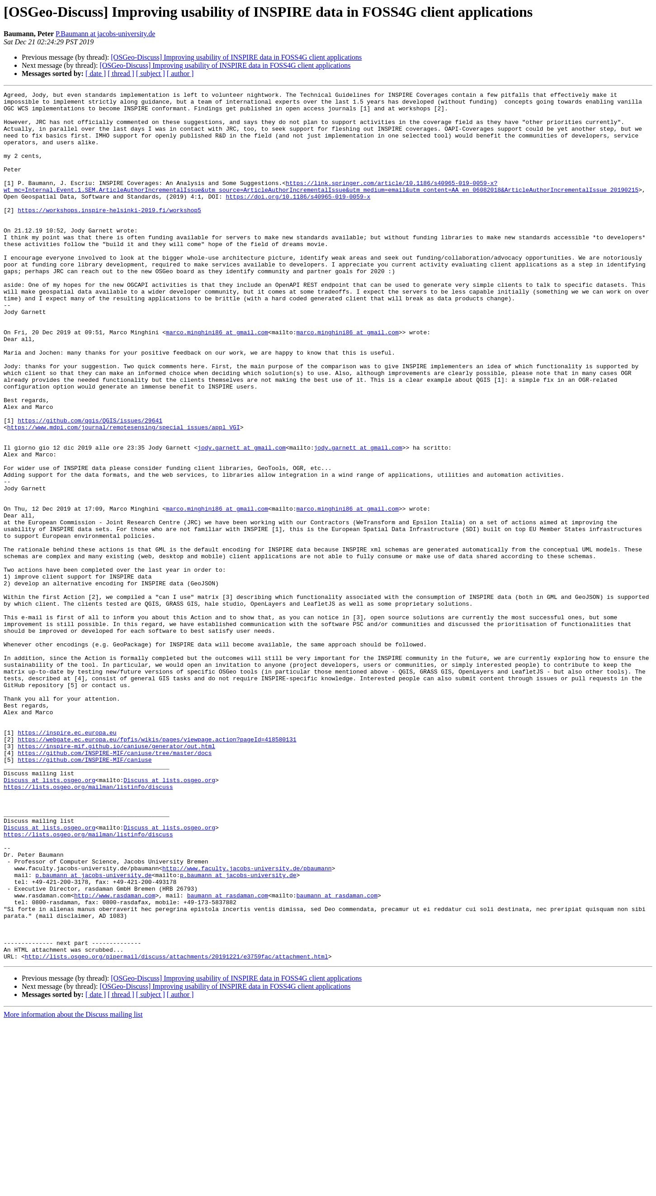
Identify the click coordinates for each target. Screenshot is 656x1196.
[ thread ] (121, 73)
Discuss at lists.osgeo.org (49, 918)
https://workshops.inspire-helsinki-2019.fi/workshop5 (109, 234)
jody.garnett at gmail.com (242, 519)
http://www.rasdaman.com (114, 1057)
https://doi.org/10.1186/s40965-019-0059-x (298, 218)
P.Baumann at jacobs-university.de (105, 34)
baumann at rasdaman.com (227, 1057)
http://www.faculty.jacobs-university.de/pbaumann (246, 1024)
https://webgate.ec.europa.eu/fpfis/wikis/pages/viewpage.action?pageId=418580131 (157, 869)
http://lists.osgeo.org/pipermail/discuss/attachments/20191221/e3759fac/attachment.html (176, 1130)
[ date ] (95, 73)
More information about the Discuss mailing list (73, 1188)
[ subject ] (150, 73)
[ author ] (180, 73)
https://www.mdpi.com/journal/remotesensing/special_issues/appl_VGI (123, 495)
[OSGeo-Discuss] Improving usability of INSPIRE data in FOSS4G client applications (236, 57)
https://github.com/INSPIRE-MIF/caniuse (84, 894)
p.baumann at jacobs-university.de (93, 1032)
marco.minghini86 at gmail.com (217, 381)
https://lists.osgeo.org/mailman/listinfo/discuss (88, 926)
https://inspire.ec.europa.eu (67, 861)
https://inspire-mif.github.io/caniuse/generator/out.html (116, 877)
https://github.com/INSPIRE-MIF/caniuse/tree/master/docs (115, 886)
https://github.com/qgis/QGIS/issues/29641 (90, 487)
